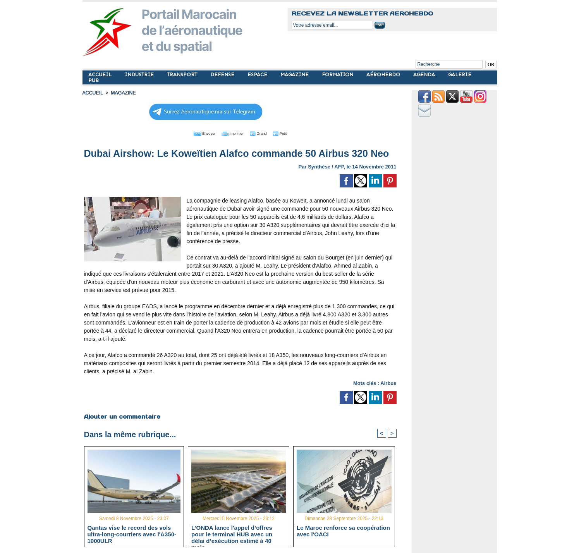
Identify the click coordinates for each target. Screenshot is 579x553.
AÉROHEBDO (384, 74)
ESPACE (258, 74)
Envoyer (195, 133)
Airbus (388, 382)
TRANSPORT (183, 74)
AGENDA (424, 74)
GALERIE (459, 74)
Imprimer (231, 133)
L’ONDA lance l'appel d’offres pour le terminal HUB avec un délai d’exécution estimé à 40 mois (231, 533)
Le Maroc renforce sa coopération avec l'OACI (343, 530)
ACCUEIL (100, 74)
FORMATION (338, 74)
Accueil (92, 93)
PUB (93, 80)
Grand (264, 133)
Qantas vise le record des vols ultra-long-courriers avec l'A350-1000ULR (132, 533)
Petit (290, 133)
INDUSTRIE (140, 74)
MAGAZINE (295, 74)
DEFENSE (223, 74)
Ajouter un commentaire (122, 415)
